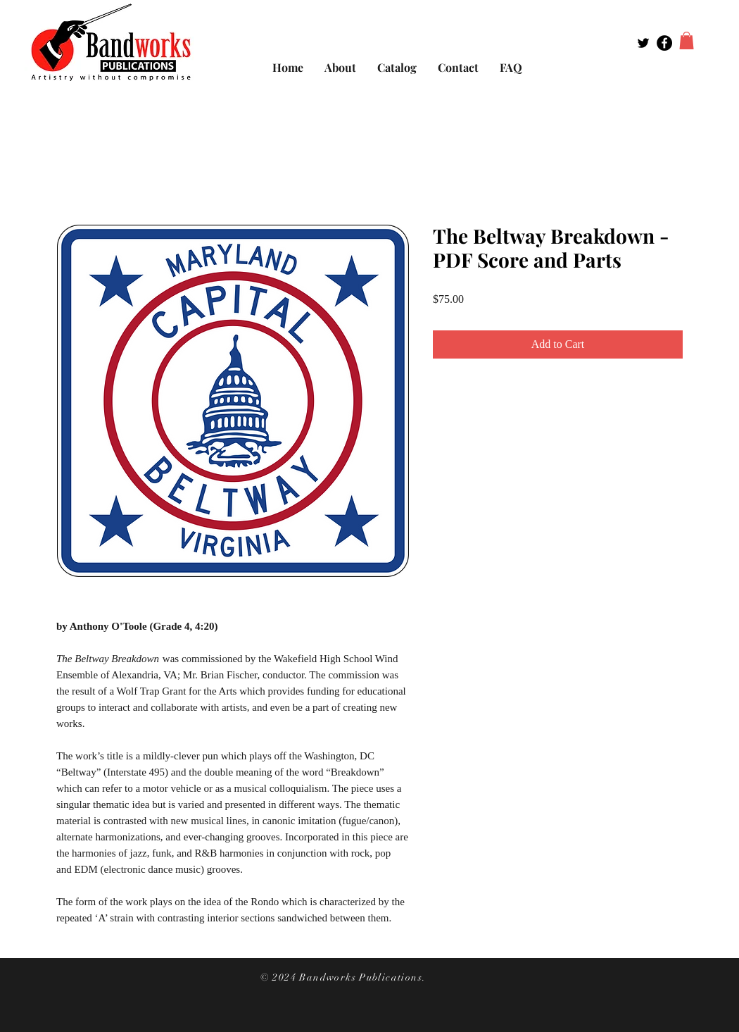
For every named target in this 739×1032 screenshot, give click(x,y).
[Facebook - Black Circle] (664, 43)
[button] (686, 40)
